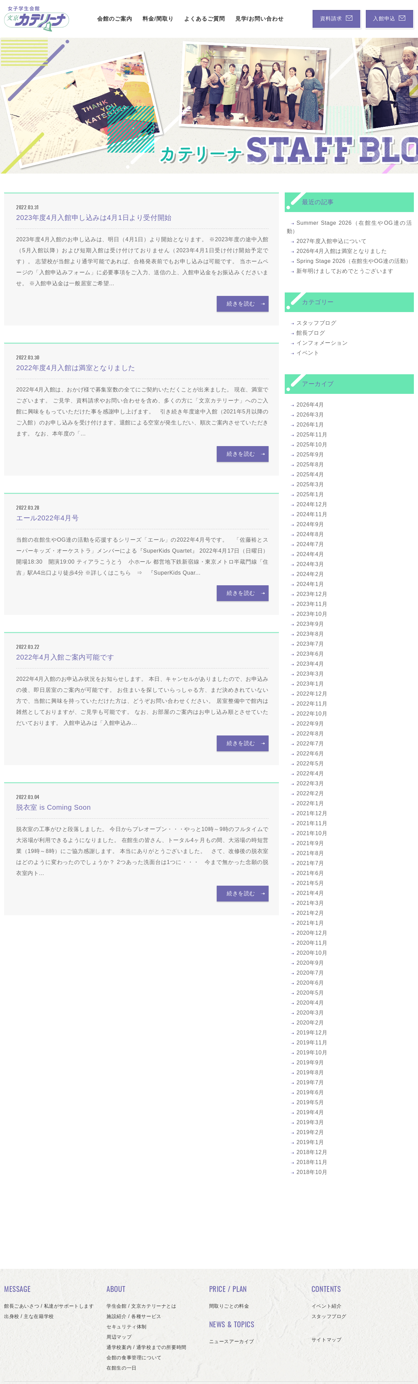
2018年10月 (311, 1172)
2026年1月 (310, 425)
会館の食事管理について (134, 1357)
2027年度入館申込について (331, 241)
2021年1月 (310, 923)
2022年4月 (310, 773)
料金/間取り (149, 19)
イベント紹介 (327, 1306)
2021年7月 (310, 863)
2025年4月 (310, 474)
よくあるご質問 (196, 19)
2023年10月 (311, 614)
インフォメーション (322, 343)
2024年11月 (311, 514)
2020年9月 (310, 963)
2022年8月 (310, 734)
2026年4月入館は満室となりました (341, 251)
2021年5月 (310, 883)
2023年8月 (310, 634)
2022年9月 (310, 724)
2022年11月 (311, 704)
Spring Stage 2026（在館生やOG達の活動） (353, 261)
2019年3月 (310, 1122)
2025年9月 (310, 454)
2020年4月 (310, 1003)
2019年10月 (311, 1052)
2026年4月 (310, 405)
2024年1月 (310, 584)
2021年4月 (310, 893)
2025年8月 (310, 464)
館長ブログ (310, 333)
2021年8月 (310, 853)
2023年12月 (311, 594)
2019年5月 (310, 1102)
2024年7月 (310, 544)
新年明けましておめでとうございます (344, 271)
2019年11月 (311, 1042)
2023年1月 (310, 684)
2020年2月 (310, 1023)
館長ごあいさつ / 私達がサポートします (49, 1306)
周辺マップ (119, 1337)
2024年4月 (310, 554)
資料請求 (323, 19)
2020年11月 (311, 943)
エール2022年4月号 (47, 518)
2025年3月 (310, 484)
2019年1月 (310, 1142)
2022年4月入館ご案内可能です (65, 657)
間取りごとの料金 (229, 1306)
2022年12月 (311, 694)
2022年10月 (311, 714)
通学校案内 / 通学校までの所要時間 (146, 1347)
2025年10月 (311, 444)
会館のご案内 (106, 19)
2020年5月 (310, 993)
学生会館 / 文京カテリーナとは (141, 1306)
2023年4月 (310, 664)
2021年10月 (311, 833)
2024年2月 (310, 574)
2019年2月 (310, 1132)
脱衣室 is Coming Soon (53, 807)
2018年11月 (311, 1162)
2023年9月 (310, 624)
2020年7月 (310, 973)
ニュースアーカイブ (231, 1341)
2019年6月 (310, 1092)
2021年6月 (310, 873)
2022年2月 (310, 793)
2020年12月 (311, 933)
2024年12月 (311, 504)
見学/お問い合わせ (251, 19)
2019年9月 (310, 1062)
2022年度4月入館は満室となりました (75, 368)
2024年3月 (310, 564)
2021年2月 (310, 913)
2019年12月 (311, 1033)
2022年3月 (310, 783)
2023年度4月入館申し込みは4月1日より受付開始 (94, 217)
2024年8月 (310, 534)
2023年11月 (311, 604)
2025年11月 (311, 435)
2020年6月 (310, 983)
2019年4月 (310, 1112)
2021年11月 (311, 823)
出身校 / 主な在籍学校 (29, 1316)
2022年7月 (310, 743)
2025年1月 (310, 494)
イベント (307, 353)
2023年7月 (310, 644)
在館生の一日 (121, 1368)
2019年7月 (310, 1082)
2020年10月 (311, 953)
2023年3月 (310, 674)
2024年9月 (310, 524)
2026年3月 (310, 415)
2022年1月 (310, 803)
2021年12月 (311, 813)
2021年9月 (310, 843)
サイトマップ (327, 1339)
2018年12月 (311, 1152)
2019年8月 (310, 1072)
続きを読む (243, 304)
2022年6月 (310, 753)
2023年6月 (310, 654)
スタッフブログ (316, 323)
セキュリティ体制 (126, 1326)
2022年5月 (310, 763)
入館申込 (385, 19)
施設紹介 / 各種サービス (133, 1316)
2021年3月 (310, 903)
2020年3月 (310, 1013)
